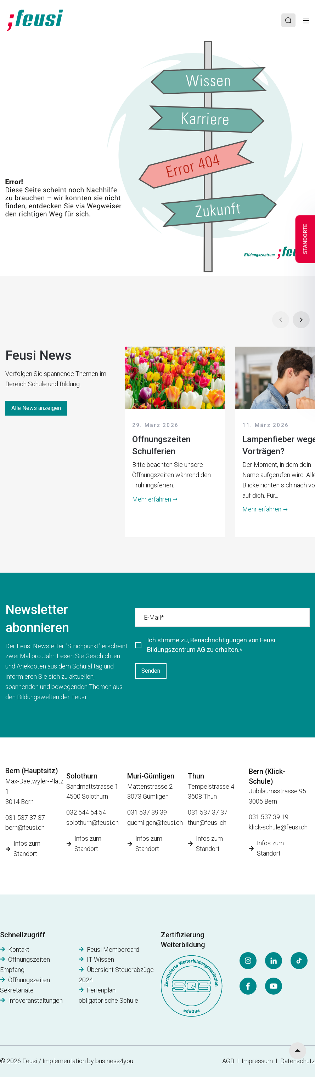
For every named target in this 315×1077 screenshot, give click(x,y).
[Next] (301, 319)
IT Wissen (100, 959)
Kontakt (18, 949)
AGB (228, 1061)
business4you (114, 1061)
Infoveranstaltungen (35, 1000)
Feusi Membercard (113, 949)
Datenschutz (297, 1061)
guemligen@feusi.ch (155, 822)
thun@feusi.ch (207, 822)
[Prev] (280, 319)
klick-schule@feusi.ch (278, 827)
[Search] (288, 20)
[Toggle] (306, 20)
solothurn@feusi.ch (92, 822)
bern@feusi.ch (25, 827)
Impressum (259, 1061)
